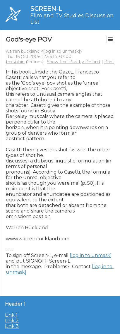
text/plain (15, 61)
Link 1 (11, 315)
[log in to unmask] (61, 51)
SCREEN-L (46, 8)
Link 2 (12, 320)
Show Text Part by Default (73, 61)
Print (109, 61)
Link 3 (12, 326)
